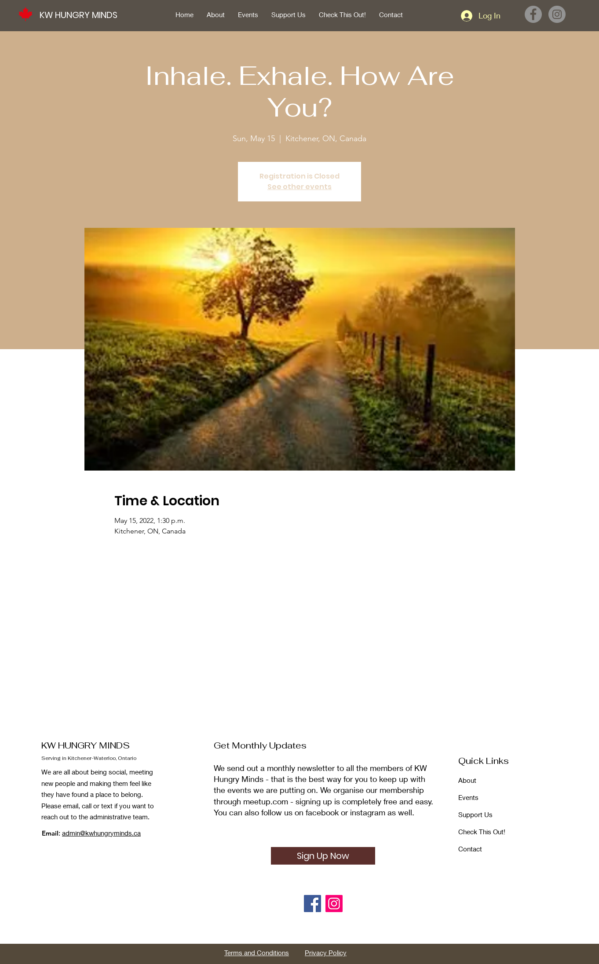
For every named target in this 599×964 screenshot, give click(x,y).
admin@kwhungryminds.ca (101, 833)
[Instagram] (557, 14)
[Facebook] (533, 14)
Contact (470, 849)
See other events (299, 187)
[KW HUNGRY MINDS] (83, 14)
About (467, 780)
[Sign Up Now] (323, 856)
